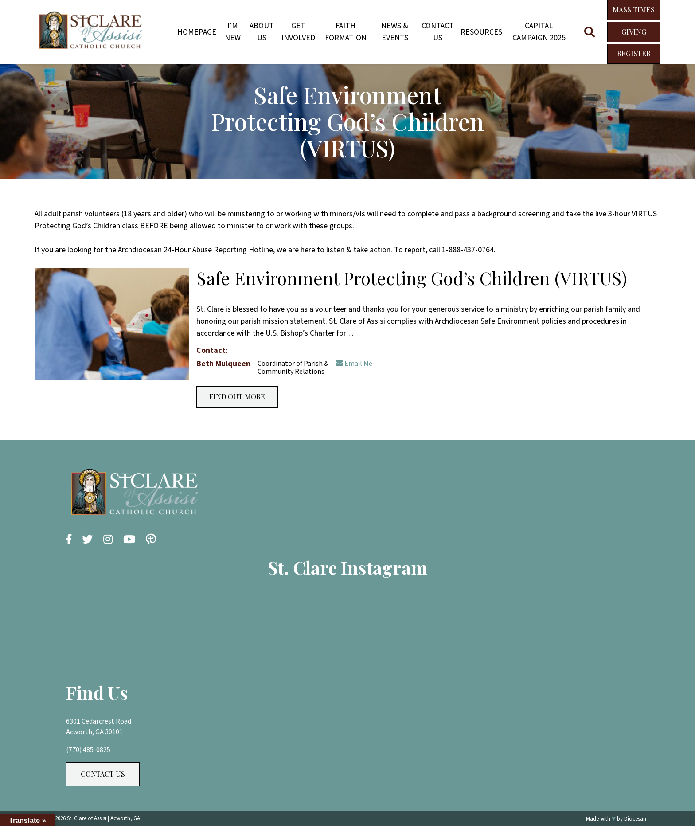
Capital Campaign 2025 (539, 31)
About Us (262, 31)
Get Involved (298, 31)
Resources (481, 32)
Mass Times (634, 9)
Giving (633, 31)
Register (634, 53)
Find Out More (237, 396)
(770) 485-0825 (88, 750)
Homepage (196, 32)
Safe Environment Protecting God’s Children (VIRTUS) (411, 278)
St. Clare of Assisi (86, 818)
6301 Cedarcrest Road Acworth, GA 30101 (98, 726)
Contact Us (438, 31)
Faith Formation (346, 31)
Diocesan (635, 819)
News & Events (394, 31)
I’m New (233, 31)
